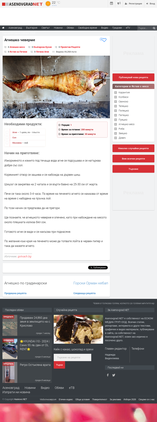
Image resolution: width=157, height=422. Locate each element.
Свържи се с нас (147, 399)
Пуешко (123, 119)
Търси (59, 365)
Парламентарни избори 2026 (18, 33)
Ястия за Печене (18, 51)
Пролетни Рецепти (70, 46)
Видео (45, 388)
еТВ (71, 388)
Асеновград (10, 388)
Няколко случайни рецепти (133, 148)
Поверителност (99, 399)
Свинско (123, 101)
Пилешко (124, 110)
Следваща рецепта (84, 293)
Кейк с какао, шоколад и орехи (73, 349)
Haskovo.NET (20, 399)
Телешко (123, 106)
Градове (117, 27)
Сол (14, 137)
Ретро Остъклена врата (35, 365)
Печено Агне (42, 51)
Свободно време (87, 27)
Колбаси (123, 97)
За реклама (115, 399)
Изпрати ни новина (16, 392)
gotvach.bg (24, 256)
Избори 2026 (130, 399)
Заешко (123, 133)
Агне (15, 132)
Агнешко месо (17, 46)
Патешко (124, 115)
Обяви (59, 388)
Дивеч (122, 137)
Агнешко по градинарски (25, 283)
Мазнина (17, 142)
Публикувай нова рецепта (133, 77)
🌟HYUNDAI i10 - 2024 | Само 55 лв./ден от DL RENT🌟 (35, 345)
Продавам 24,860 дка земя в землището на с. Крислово (35, 321)
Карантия (124, 92)
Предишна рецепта (15, 293)
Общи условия (83, 399)
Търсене (133, 169)
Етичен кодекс (66, 399)
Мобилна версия (48, 399)
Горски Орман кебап (90, 283)
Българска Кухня (43, 46)
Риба (121, 128)
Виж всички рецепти (133, 158)
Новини (58, 27)
